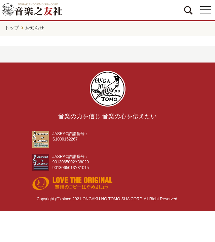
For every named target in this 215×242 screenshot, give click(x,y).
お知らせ (34, 28)
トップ (12, 28)
